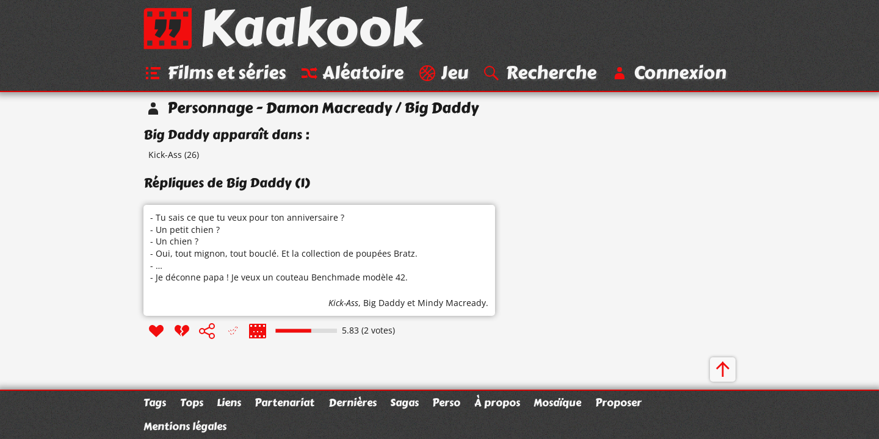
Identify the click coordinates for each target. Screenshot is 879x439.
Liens (229, 402)
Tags (154, 402)
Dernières (352, 402)
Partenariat (284, 402)
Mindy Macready (452, 303)
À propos (497, 402)
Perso (446, 402)
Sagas (404, 402)
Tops (191, 402)
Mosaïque (557, 402)
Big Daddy (384, 303)
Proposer (618, 402)
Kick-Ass (165, 154)
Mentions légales (184, 426)
